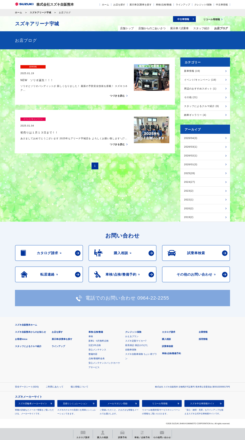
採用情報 (203, 339)
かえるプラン (131, 336)
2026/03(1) (190, 146)
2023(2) (188, 190)
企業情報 (203, 332)
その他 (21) (191, 97)
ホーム (105, 4)
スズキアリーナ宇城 (40, 12)
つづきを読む (117, 89)
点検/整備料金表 (96, 358)
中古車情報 (222, 4)
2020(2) (188, 208)
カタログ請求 (168, 332)
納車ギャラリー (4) (195, 115)
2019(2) (188, 217)
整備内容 (92, 354)
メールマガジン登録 (117, 403)
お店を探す (119, 4)
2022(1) (188, 199)
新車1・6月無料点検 (98, 341)
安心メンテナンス (97, 349)
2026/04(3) (190, 138)
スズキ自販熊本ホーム (26, 325)
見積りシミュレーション (75, 403)
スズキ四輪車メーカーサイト (32, 403)
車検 (90, 336)
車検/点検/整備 (164, 4)
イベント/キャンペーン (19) (200, 79)
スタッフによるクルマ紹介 (28, 346)
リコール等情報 (160, 403)
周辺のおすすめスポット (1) (200, 88)
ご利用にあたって (54, 386)
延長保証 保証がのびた (136, 345)
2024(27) (189, 182)
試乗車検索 (167, 346)
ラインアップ (183, 4)
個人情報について (79, 386)
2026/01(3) (190, 164)
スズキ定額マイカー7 (135, 341)
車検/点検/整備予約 (171, 353)
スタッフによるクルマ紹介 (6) (201, 106)
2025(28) (189, 173)
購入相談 (166, 339)
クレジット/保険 (203, 4)
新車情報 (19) (192, 71)
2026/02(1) (190, 155)
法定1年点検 (94, 345)
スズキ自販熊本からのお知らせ (30, 332)
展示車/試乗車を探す (140, 4)
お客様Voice (21, 339)
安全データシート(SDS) (27, 386)
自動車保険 (130, 349)
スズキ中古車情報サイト (202, 403)
